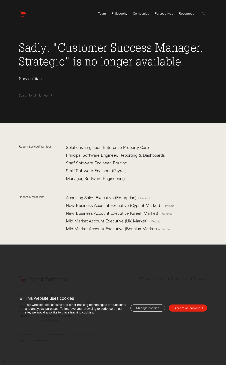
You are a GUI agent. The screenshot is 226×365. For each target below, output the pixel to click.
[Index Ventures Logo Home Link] (22, 14)
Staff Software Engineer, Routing (96, 162)
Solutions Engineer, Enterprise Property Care (107, 147)
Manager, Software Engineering (95, 178)
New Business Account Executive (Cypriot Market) (113, 205)
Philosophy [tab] (119, 14)
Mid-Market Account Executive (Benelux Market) (112, 228)
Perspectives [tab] (164, 14)
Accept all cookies (187, 308)
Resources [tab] (186, 14)
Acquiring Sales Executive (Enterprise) (102, 197)
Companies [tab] (141, 14)
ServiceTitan (30, 78)
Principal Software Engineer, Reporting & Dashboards (115, 155)
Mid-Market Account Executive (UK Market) (107, 221)
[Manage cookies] (147, 308)
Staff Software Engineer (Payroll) (96, 170)
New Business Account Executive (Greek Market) (112, 213)
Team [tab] (102, 14)
